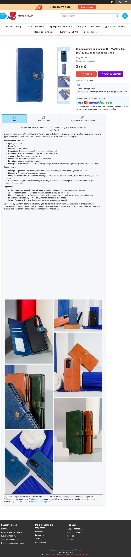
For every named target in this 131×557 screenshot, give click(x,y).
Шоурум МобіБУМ (69, 32)
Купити (88, 74)
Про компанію (90, 32)
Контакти (95, 26)
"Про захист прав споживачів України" (34, 502)
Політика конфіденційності (81, 554)
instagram (39, 535)
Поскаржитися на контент (60, 554)
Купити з (112, 74)
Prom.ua (78, 550)
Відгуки (82, 26)
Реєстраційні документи (11, 532)
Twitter (38, 539)
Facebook (39, 532)
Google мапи (40, 542)
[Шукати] (117, 16)
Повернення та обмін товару (13, 543)
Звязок (70, 539)
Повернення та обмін (44, 32)
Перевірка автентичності (61, 26)
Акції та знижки (36, 26)
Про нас (70, 536)
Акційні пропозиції (75, 529)
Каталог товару (13, 26)
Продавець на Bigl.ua (65, 552)
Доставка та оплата (115, 26)
